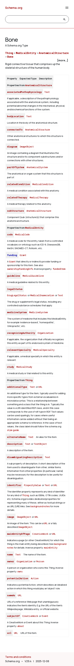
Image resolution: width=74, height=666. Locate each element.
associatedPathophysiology (24, 91)
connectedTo (15, 129)
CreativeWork (40, 533)
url (9, 632)
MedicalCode (22, 234)
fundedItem (59, 268)
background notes (40, 506)
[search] (34, 19)
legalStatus (15, 289)
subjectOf (13, 615)
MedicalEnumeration (42, 295)
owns (20, 571)
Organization (45, 332)
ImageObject (27, 146)
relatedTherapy (17, 197)
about (20, 626)
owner (10, 561)
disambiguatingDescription (24, 457)
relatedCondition (18, 184)
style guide (13, 430)
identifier (14, 485)
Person (40, 561)
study (10, 366)
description (14, 443)
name (10, 554)
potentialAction (17, 578)
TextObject (40, 443)
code (10, 234)
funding (12, 255)
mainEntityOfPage (18, 533)
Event (45, 615)
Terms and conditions (18, 657)
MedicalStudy (24, 366)
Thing (9, 53)
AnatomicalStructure (54, 53)
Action (35, 578)
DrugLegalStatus (17, 295)
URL (40, 386)
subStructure (15, 210)
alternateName (16, 437)
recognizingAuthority (21, 332)
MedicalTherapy (39, 197)
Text (46, 91)
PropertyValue (32, 485)
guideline (13, 275)
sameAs (11, 595)
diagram (12, 146)
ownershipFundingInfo (20, 268)
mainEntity (50, 547)
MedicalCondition (42, 184)
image (10, 516)
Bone (10, 56)
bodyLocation (15, 116)
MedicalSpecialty (43, 349)
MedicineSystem (38, 312)
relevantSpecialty (19, 349)
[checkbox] (37, 60)
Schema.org (13, 8)
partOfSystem (15, 167)
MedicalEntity (26, 53)
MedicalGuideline (33, 275)
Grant (23, 255)
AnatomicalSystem (37, 167)
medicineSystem (17, 312)
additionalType (17, 386)
